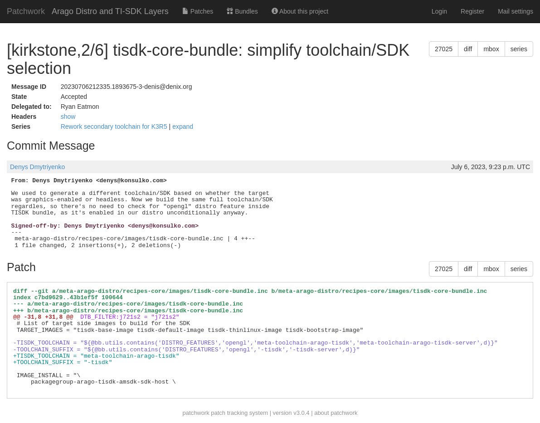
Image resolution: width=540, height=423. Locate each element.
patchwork (195, 412)
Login (439, 11)
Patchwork (26, 11)
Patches (197, 11)
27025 (443, 49)
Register (472, 11)
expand (182, 126)
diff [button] (468, 49)
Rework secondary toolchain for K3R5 (115, 126)
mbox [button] (491, 49)
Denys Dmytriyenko (37, 166)
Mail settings (515, 11)
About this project (300, 11)
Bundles (242, 11)
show (68, 116)
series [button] (519, 49)
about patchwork (335, 412)
